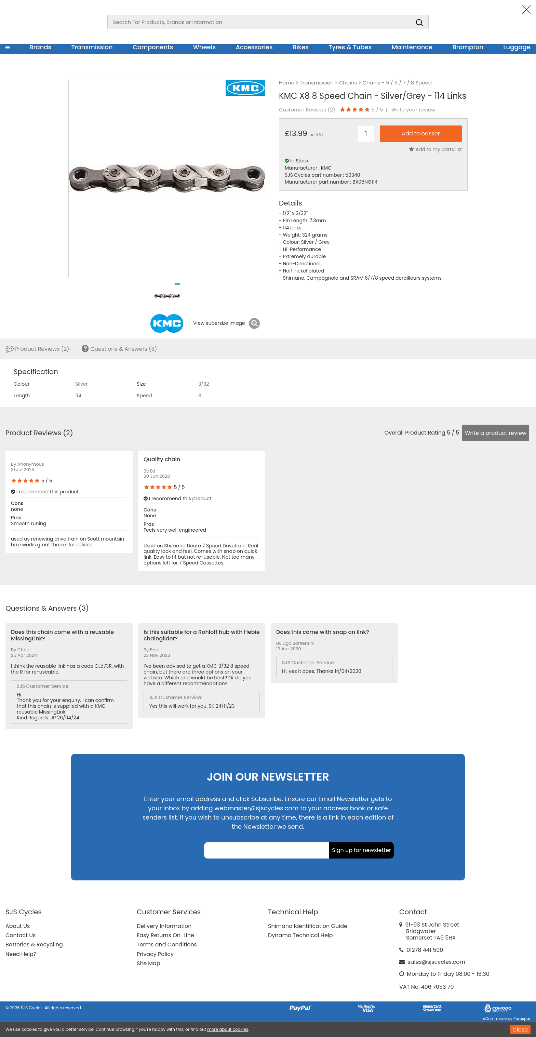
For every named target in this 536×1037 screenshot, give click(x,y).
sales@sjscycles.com (436, 962)
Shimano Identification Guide (307, 926)
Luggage (517, 47)
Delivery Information (164, 926)
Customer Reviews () (307, 110)
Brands (40, 47)
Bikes (301, 47)
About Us (17, 926)
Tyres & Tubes (350, 47)
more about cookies (227, 1029)
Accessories (254, 47)
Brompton (468, 47)
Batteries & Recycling (34, 944)
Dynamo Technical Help (300, 935)
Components (153, 47)
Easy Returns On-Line (165, 935)
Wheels (204, 47)
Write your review (413, 110)
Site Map (148, 963)
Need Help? (20, 954)
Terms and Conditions (167, 944)
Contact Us (20, 935)
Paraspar (522, 1018)
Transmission (92, 47)
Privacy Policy (155, 954)
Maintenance (411, 47)
